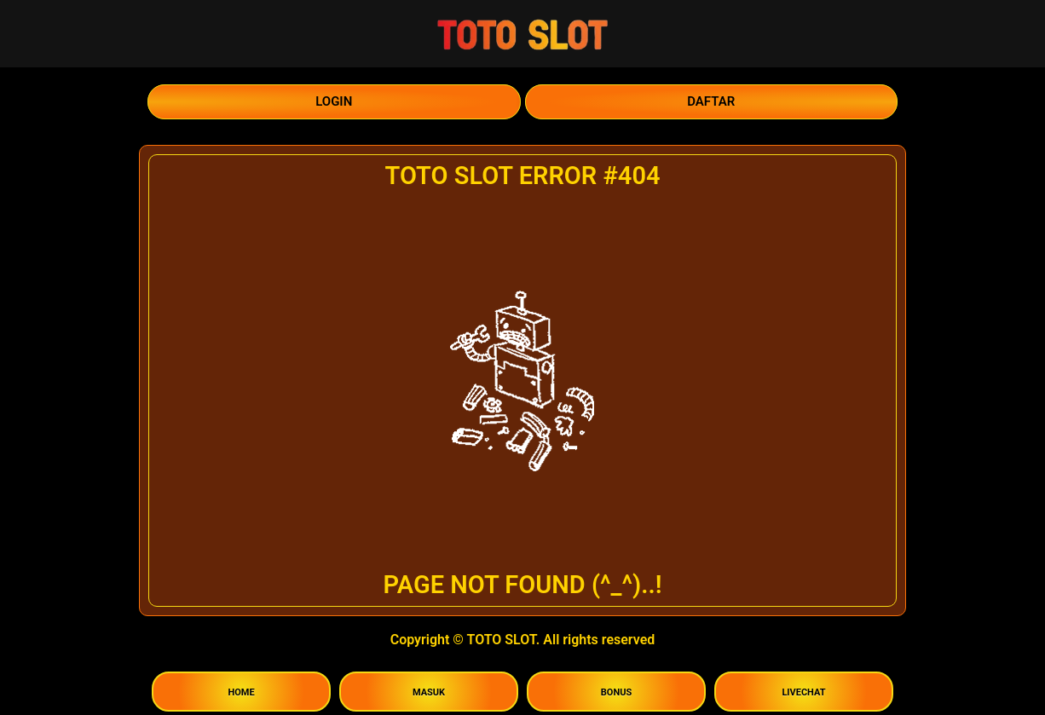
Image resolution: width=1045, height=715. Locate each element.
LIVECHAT (803, 692)
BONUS (616, 692)
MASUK (429, 692)
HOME (241, 692)
